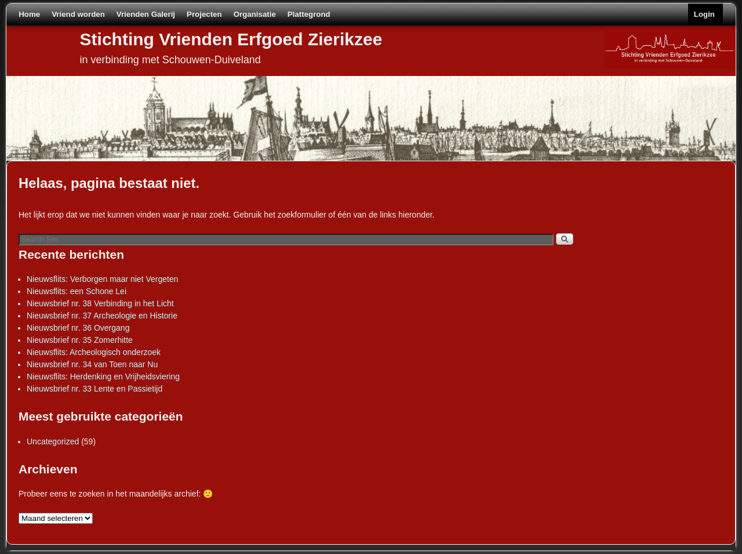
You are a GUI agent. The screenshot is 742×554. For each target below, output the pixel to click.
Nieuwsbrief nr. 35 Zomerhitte (80, 340)
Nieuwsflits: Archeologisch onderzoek (94, 352)
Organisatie (255, 14)
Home (29, 14)
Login (704, 14)
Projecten (204, 14)
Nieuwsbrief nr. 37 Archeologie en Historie (102, 315)
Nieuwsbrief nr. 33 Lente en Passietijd (94, 388)
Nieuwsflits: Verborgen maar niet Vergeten (102, 279)
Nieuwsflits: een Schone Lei (76, 291)
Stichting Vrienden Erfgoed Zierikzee (231, 39)
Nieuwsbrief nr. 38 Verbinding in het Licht (100, 303)
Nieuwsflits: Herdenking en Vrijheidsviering (103, 376)
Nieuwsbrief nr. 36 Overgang (78, 327)
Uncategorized (53, 441)
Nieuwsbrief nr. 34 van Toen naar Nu (92, 364)
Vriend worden (78, 14)
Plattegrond (309, 14)
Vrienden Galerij (146, 14)
